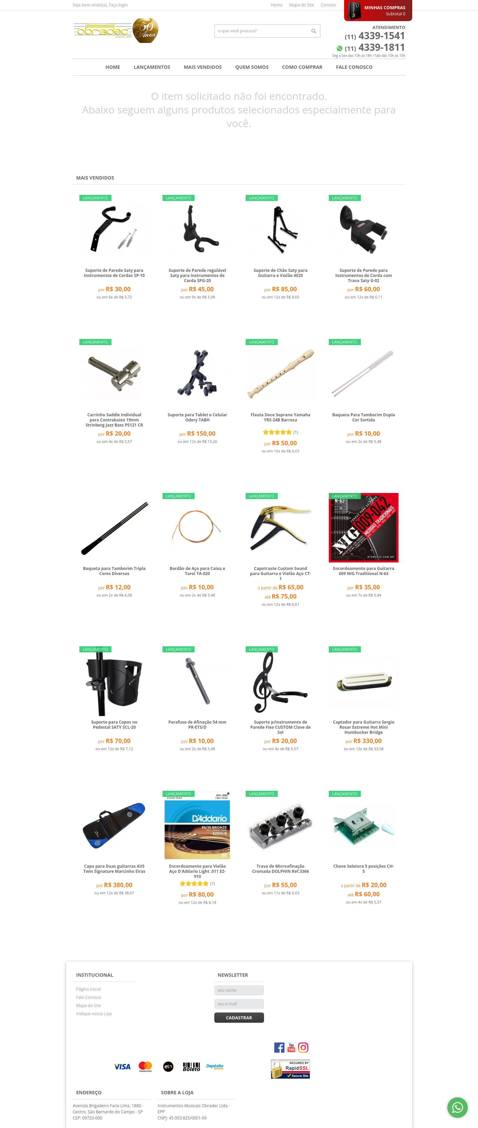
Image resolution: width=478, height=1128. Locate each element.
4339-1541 (375, 35)
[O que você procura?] (314, 31)
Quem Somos (251, 67)
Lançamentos (152, 67)
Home (276, 5)
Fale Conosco (354, 67)
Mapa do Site (301, 5)
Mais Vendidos (202, 67)
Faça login (118, 5)
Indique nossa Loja (94, 1014)
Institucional (94, 975)
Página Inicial (88, 989)
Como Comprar (302, 67)
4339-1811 (375, 47)
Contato (328, 5)
